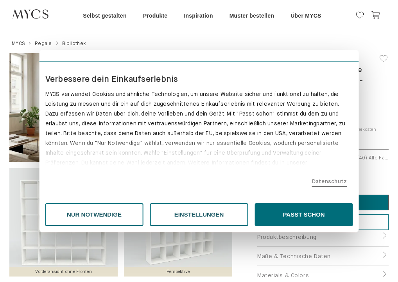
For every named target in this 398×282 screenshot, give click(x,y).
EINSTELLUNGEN (199, 214)
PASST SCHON (289, 214)
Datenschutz (306, 181)
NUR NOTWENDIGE (109, 214)
